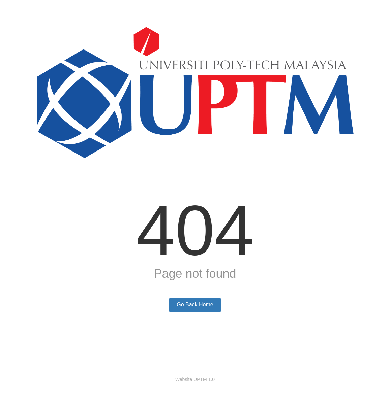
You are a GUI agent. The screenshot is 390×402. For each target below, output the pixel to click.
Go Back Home (195, 304)
